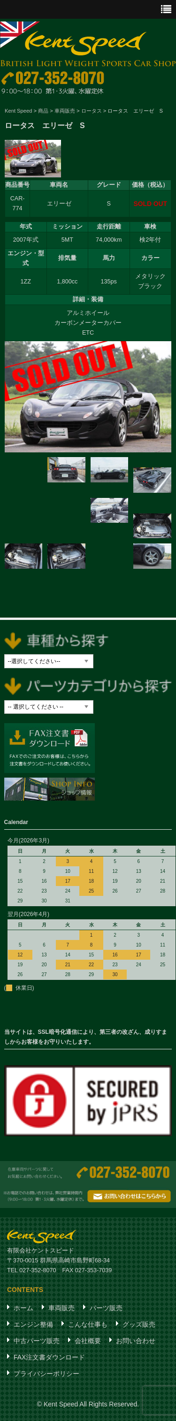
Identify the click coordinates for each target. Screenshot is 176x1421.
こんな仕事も (87, 1324)
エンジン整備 (33, 1324)
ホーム (23, 1308)
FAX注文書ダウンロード (49, 1357)
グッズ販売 (138, 1324)
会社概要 (88, 1341)
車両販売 (61, 1308)
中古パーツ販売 (37, 1341)
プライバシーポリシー (46, 1373)
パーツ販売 (106, 1308)
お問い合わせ (135, 1341)
